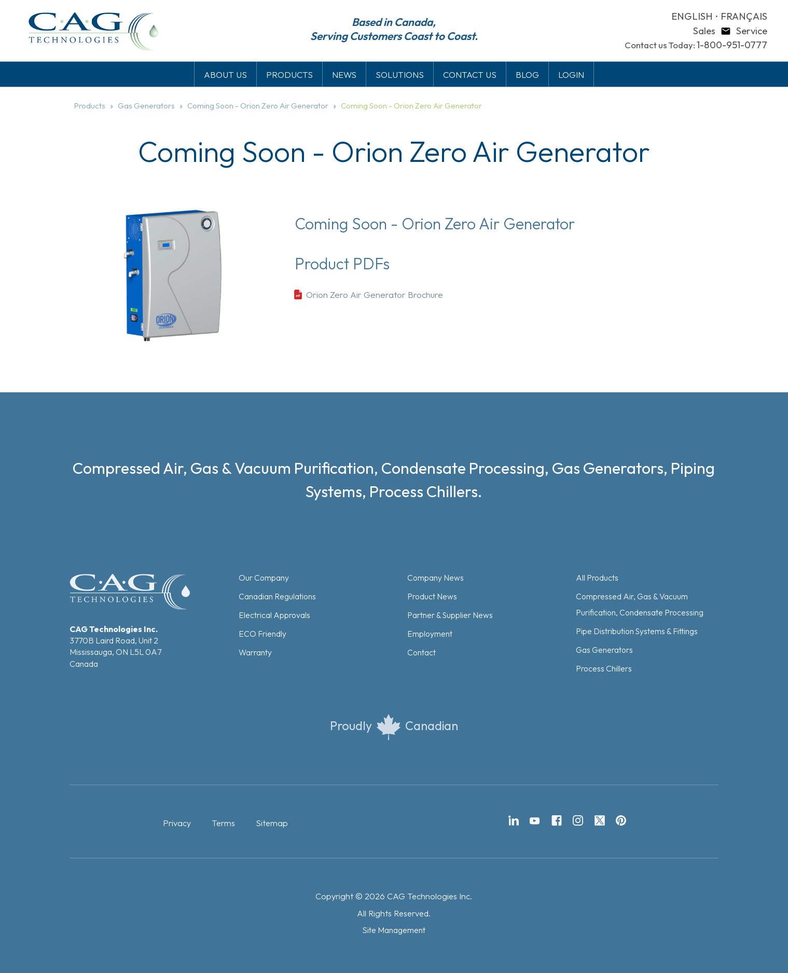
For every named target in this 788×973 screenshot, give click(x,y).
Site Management (393, 930)
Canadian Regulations (277, 596)
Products (89, 106)
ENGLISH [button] (692, 16)
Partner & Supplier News (450, 615)
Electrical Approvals (274, 615)
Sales (704, 31)
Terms (223, 823)
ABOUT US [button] (225, 74)
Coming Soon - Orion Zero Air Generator (257, 106)
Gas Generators (146, 106)
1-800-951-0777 (732, 45)
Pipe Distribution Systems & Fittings (637, 631)
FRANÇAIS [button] (744, 16)
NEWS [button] (344, 74)
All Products (597, 577)
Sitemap (272, 823)
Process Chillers (604, 668)
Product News (432, 596)
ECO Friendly (262, 633)
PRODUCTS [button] (289, 74)
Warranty (255, 652)
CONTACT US (469, 74)
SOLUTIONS (400, 74)
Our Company (264, 577)
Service (751, 31)
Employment (429, 633)
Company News (435, 577)
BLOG (527, 74)
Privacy (177, 823)
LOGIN (571, 74)
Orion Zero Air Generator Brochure (374, 294)
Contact (421, 652)
